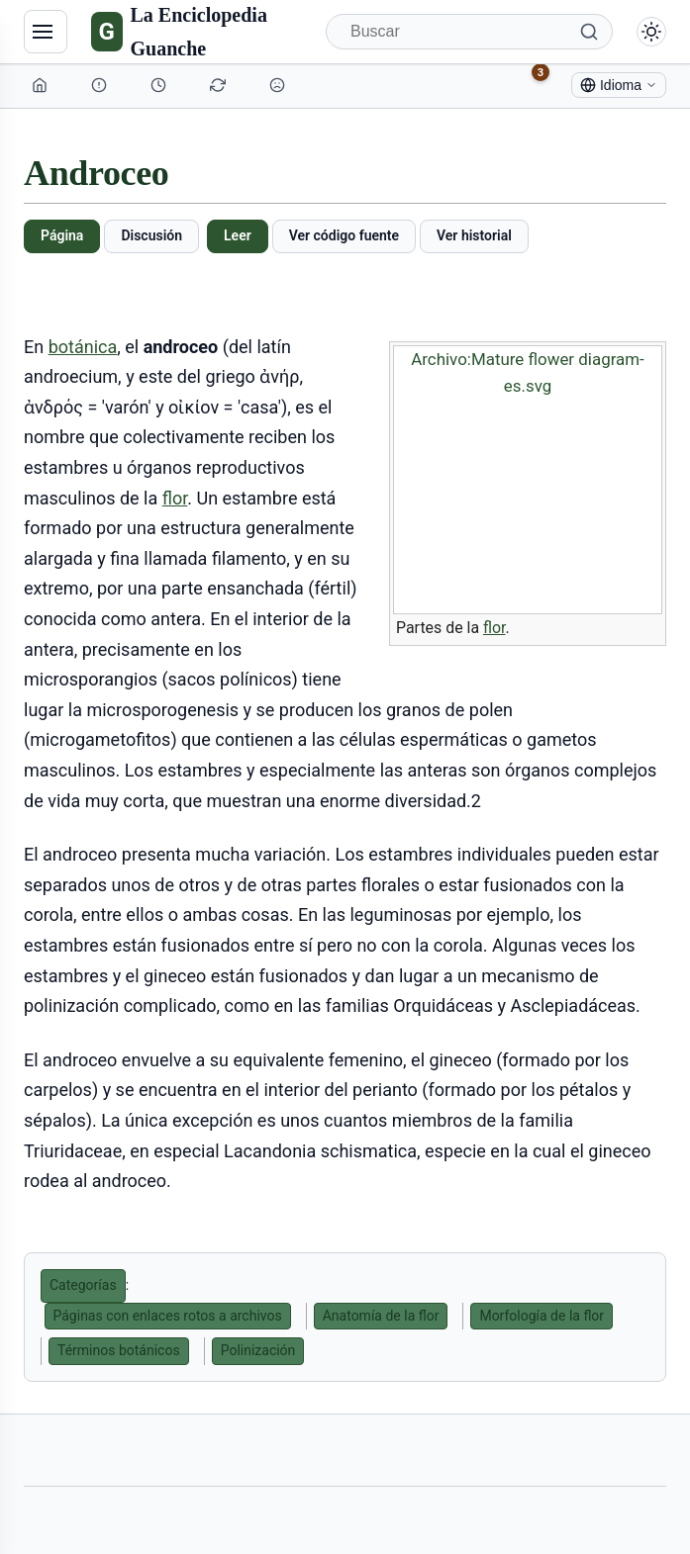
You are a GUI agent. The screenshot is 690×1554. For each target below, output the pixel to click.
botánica (83, 346)
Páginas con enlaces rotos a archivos (167, 1316)
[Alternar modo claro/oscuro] (651, 31)
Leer (237, 235)
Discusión (151, 235)
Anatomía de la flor (381, 1316)
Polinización (258, 1350)
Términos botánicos (118, 1350)
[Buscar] (469, 31)
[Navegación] (45, 31)
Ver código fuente (344, 235)
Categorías (83, 1285)
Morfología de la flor (541, 1316)
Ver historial (474, 235)
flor (494, 627)
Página (62, 235)
